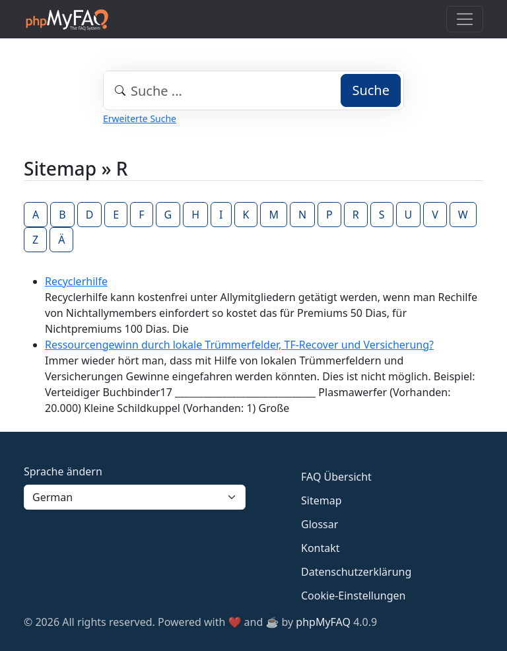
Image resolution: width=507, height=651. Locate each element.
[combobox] (253, 90)
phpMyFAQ (323, 622)
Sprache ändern (63, 471)
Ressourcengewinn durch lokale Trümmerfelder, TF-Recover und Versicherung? (239, 344)
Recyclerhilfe (76, 281)
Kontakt (320, 548)
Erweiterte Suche (139, 118)
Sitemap (321, 500)
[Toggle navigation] (464, 19)
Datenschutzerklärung (356, 572)
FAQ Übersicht (336, 476)
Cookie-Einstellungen (353, 595)
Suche (370, 90)
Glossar (319, 524)
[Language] (135, 497)
